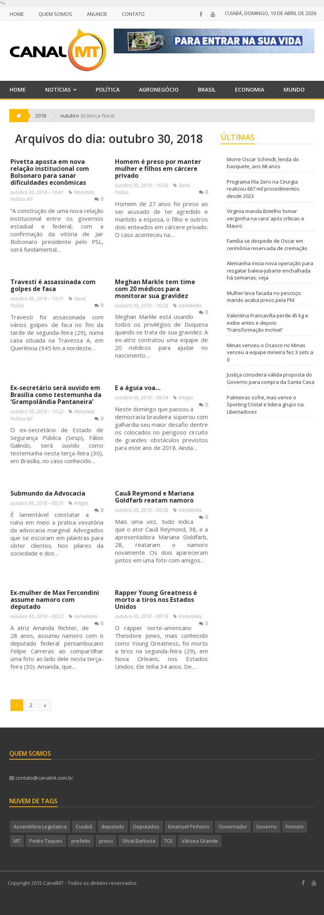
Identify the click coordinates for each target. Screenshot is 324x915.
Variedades (190, 305)
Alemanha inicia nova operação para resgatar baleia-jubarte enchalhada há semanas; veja (270, 270)
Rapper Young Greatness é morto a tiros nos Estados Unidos (156, 599)
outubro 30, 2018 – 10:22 (37, 411)
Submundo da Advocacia (47, 493)
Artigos (186, 397)
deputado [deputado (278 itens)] (112, 826)
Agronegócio (159, 89)
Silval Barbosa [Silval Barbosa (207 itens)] (138, 840)
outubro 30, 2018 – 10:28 (141, 305)
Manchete (84, 192)
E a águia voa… (137, 387)
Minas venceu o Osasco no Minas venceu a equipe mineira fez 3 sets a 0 (270, 352)
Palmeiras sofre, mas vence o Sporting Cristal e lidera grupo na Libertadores (265, 404)
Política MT (21, 199)
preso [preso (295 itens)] (106, 840)
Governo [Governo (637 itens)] (266, 826)
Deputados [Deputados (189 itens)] (146, 826)
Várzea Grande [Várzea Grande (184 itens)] (200, 840)
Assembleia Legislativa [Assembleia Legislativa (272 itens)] (40, 826)
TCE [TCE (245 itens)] (168, 840)
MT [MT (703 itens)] (17, 840)
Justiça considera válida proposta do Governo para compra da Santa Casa (270, 378)
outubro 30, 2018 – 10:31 (37, 298)
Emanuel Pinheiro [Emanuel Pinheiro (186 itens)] (188, 826)
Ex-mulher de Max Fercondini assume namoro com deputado (54, 599)
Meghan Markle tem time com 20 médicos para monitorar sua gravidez (155, 289)
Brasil (207, 89)
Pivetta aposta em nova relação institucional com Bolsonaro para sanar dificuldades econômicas (49, 172)
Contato (133, 13)
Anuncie (97, 13)
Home (17, 13)
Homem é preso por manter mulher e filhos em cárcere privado (158, 168)
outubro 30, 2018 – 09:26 (141, 510)
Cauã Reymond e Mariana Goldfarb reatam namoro (154, 496)
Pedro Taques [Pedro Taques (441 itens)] (45, 840)
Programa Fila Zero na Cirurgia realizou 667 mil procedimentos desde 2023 (263, 188)
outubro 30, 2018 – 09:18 (141, 616)
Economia (249, 89)
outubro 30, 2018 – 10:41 (37, 192)
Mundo (294, 89)
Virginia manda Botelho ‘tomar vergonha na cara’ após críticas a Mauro (265, 218)
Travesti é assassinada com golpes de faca (53, 285)
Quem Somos (55, 13)
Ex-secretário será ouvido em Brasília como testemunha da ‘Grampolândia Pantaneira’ (55, 394)
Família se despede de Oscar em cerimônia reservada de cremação (267, 244)
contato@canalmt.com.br (41, 777)
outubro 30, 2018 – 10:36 (141, 185)
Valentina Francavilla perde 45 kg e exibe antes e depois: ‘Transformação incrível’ (267, 322)
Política (108, 89)
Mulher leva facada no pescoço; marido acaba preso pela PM (264, 297)
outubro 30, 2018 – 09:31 (37, 503)
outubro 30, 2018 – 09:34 (141, 397)
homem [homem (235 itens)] (295, 826)
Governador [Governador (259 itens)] (232, 826)
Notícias (58, 89)
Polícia (121, 192)
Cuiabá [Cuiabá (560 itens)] (84, 826)
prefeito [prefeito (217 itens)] (80, 840)
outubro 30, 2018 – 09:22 (37, 616)
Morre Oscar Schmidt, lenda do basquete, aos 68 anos (263, 163)
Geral (184, 185)
